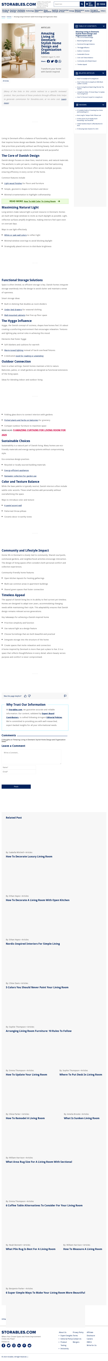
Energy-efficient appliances (16, 470)
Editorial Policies (54, 717)
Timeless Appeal (82, 64)
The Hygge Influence (83, 47)
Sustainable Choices (83, 54)
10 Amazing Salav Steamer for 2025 (87, 129)
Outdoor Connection (83, 51)
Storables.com (15, 709)
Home (3, 17)
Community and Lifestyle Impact (87, 61)
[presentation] (18, 779)
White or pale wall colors (15, 235)
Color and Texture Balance (85, 57)
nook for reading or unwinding (29, 356)
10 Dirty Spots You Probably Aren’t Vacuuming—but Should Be (87, 119)
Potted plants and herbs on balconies (21, 420)
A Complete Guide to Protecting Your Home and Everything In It (90, 111)
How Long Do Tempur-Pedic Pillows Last (89, 115)
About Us (62, 1332)
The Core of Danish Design (85, 37)
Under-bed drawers (13, 309)
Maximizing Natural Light (84, 41)
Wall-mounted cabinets (14, 315)
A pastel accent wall (13, 505)
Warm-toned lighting (13, 350)
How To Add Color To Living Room (40, 201)
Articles (9, 17)
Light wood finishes (13, 183)
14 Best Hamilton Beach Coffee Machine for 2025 (90, 124)
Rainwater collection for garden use (20, 476)
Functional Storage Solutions (86, 44)
